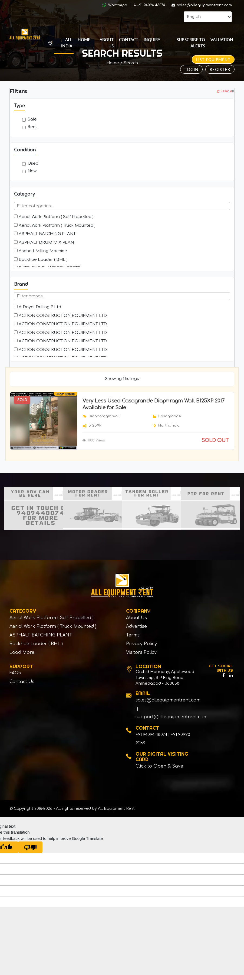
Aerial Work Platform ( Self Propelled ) (54, 216)
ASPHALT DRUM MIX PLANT (45, 242)
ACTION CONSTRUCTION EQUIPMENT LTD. (60, 315)
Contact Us (21, 683)
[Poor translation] (30, 848)
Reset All (225, 91)
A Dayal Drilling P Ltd (37, 307)
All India (66, 43)
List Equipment (213, 59)
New (29, 171)
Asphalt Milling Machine (40, 251)
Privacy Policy (141, 644)
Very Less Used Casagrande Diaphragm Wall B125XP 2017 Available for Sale (154, 404)
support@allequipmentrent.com (171, 718)
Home (84, 40)
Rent (29, 127)
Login (191, 69)
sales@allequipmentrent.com (202, 5)
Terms (133, 635)
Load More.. (23, 653)
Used (30, 163)
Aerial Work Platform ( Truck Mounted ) (54, 225)
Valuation (221, 40)
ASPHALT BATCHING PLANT (45, 234)
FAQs (15, 674)
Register (220, 69)
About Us (107, 43)
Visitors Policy (141, 653)
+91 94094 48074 (149, 5)
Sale (29, 119)
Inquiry (152, 40)
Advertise (136, 627)
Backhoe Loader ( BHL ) (41, 259)
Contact (128, 40)
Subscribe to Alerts (191, 43)
